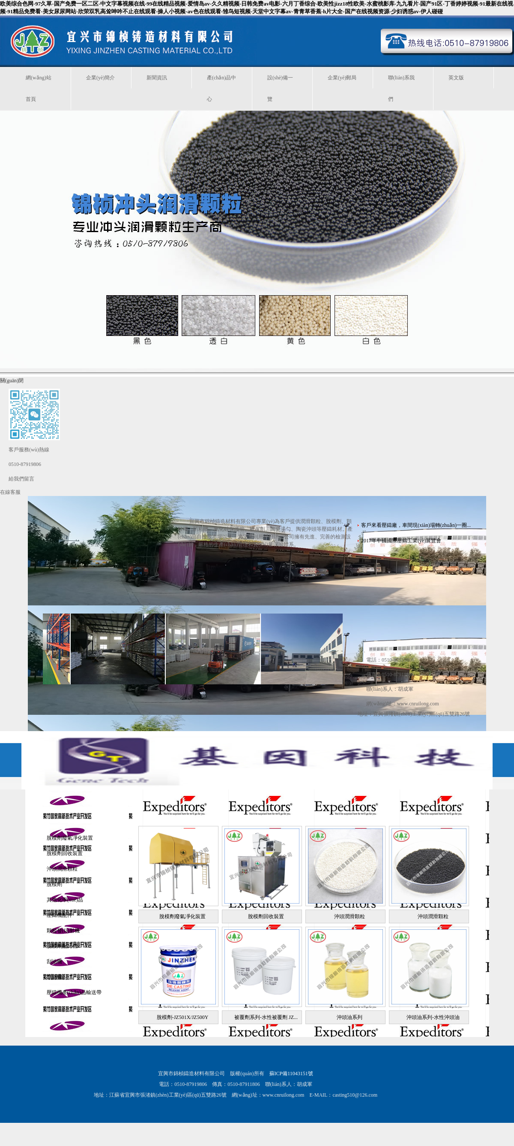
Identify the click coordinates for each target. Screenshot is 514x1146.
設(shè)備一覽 (280, 88)
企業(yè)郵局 (342, 78)
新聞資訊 (156, 78)
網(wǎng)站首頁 (38, 88)
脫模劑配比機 (62, 946)
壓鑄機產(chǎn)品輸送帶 (74, 992)
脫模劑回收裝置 (65, 853)
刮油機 (54, 962)
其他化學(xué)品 (65, 900)
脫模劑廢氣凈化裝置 (70, 838)
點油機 (54, 977)
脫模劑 (54, 884)
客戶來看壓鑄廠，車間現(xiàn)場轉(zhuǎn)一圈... (416, 525)
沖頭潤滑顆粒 (62, 869)
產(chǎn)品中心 (221, 88)
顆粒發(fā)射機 (63, 931)
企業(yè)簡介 (100, 78)
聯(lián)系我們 (401, 88)
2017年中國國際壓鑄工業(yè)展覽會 (401, 541)
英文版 (456, 78)
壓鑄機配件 (59, 915)
